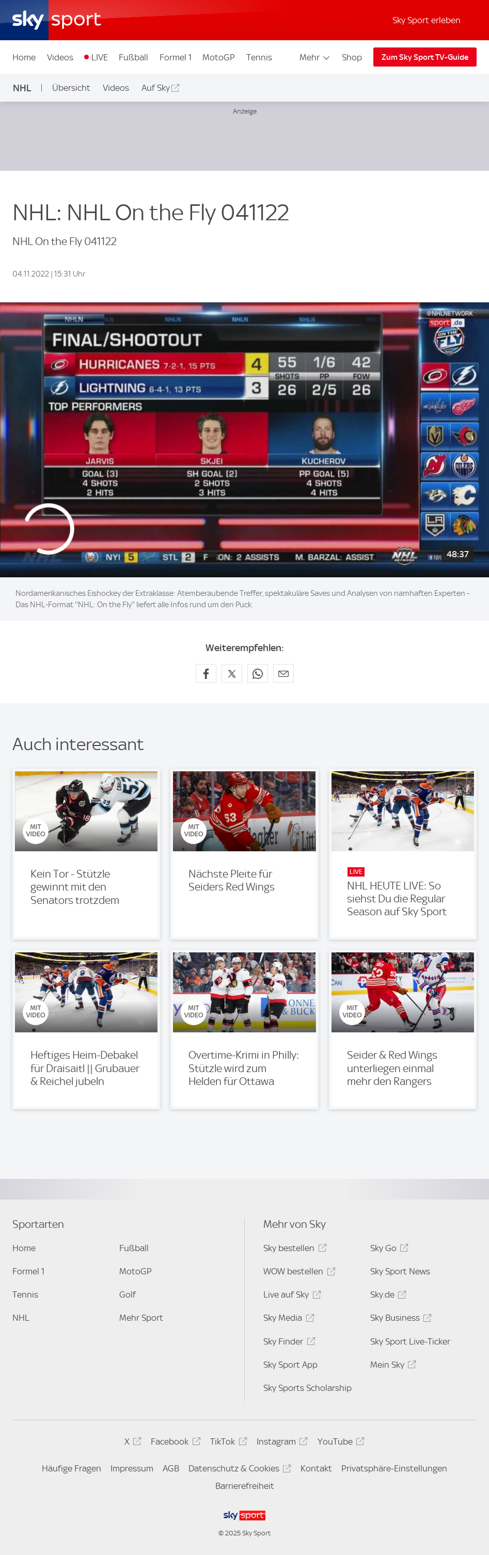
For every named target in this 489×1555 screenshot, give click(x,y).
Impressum (132, 1468)
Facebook (174, 1443)
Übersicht (71, 88)
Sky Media (287, 1319)
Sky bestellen (293, 1250)
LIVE (99, 57)
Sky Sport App (290, 1364)
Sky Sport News (400, 1271)
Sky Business (399, 1319)
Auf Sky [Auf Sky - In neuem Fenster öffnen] (155, 88)
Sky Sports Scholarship (307, 1388)
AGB (171, 1468)
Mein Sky (391, 1366)
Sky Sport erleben (426, 20)
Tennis (259, 57)
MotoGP (218, 57)
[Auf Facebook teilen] (206, 673)
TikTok (227, 1443)
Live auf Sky (290, 1296)
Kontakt (316, 1468)
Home (24, 57)
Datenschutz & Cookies (238, 1470)
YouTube (339, 1443)
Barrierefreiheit (244, 1486)
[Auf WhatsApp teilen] (257, 673)
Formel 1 (176, 57)
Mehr (315, 57)
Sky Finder (287, 1343)
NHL (22, 88)
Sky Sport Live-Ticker (410, 1341)
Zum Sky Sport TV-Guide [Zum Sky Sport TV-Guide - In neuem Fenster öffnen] (425, 57)
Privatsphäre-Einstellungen (394, 1468)
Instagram (281, 1443)
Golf (127, 1294)
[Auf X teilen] (232, 673)
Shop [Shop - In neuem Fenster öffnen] (352, 57)
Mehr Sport (141, 1318)
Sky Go (387, 1250)
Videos (60, 57)
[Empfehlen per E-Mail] (283, 673)
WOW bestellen (297, 1273)
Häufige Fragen (71, 1468)
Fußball (133, 57)
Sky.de (386, 1296)
